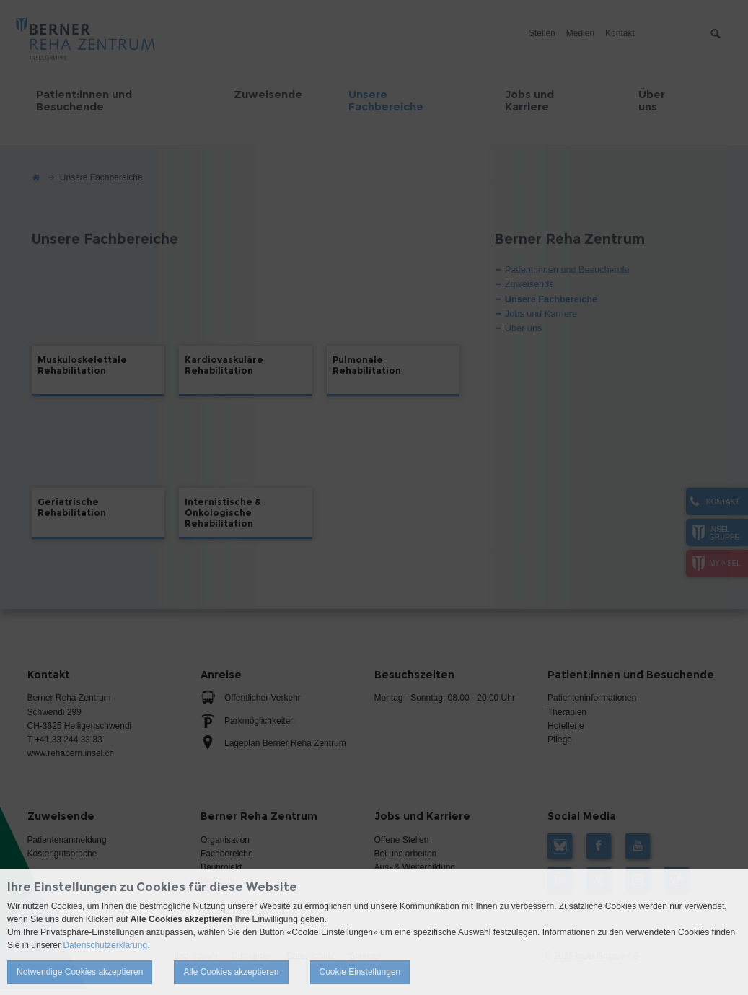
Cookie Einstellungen (360, 972)
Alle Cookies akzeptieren (230, 972)
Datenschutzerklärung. (106, 945)
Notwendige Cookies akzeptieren (80, 972)
